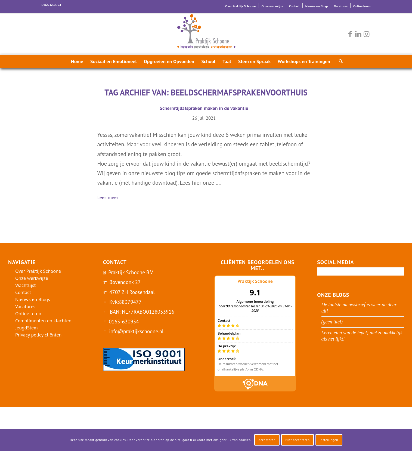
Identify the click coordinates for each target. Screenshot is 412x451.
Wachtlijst (25, 285)
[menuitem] (240, 5)
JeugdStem (26, 328)
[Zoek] (339, 61)
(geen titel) (332, 322)
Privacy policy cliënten (38, 335)
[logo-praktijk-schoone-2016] (206, 34)
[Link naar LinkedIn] (358, 34)
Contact (294, 6)
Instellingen (329, 440)
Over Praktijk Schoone (240, 6)
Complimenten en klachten (43, 320)
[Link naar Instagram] (367, 34)
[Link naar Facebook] (350, 34)
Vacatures (341, 6)
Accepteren (267, 440)
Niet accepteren (298, 440)
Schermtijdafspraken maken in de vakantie (204, 108)
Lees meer (110, 197)
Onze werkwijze (272, 6)
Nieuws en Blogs (317, 6)
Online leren (361, 6)
